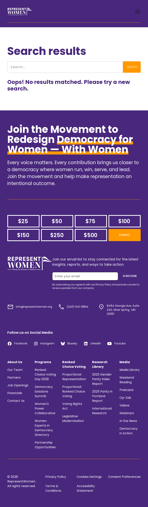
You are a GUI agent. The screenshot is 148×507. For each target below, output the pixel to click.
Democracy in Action (128, 430)
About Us (14, 362)
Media (124, 362)
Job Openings (17, 385)
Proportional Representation (74, 376)
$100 (124, 221)
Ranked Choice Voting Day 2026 (45, 374)
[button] (137, 11)
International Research (102, 410)
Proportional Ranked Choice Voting (73, 391)
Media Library (129, 370)
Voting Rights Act (72, 406)
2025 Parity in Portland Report (102, 396)
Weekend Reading (126, 379)
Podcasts (126, 390)
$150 (23, 235)
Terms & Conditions (53, 488)
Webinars (126, 413)
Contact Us (15, 401)
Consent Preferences (124, 477)
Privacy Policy (55, 477)
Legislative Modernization (73, 418)
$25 (23, 221)
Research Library (100, 364)
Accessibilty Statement (86, 488)
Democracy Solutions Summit (44, 391)
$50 (57, 221)
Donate (124, 235)
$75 (90, 221)
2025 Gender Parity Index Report (102, 379)
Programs (43, 362)
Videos (124, 405)
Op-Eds (125, 397)
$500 (90, 235)
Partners (14, 377)
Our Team (15, 370)
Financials (14, 393)
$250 (57, 235)
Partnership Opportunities (45, 444)
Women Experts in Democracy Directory (44, 428)
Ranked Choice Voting (74, 364)
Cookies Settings (89, 477)
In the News (128, 421)
